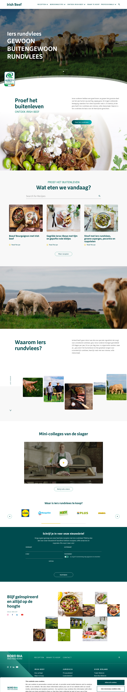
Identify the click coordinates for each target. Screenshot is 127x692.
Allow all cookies (111, 669)
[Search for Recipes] (62, 196)
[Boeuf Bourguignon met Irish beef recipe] (26, 226)
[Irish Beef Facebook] (12, 614)
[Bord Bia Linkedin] (17, 614)
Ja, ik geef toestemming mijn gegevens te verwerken (85, 556)
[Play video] (63, 463)
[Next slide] (117, 516)
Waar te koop (93, 4)
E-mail (27, 554)
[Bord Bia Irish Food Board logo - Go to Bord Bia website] (14, 659)
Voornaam (29, 547)
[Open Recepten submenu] (47, 4)
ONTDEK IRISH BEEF (75, 4)
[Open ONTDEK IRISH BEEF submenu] (84, 4)
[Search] (119, 4)
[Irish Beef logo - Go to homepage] (14, 4)
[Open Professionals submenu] (115, 4)
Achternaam (68, 547)
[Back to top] (119, 657)
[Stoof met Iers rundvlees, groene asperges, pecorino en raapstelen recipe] (101, 226)
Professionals (107, 4)
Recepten (42, 4)
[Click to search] (99, 196)
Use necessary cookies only (110, 675)
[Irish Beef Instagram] (8, 614)
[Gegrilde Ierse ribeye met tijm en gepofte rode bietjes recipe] (63, 226)
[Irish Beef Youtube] (22, 614)
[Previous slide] (10, 516)
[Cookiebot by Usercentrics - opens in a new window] (12, 688)
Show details (102, 688)
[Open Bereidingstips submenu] (64, 4)
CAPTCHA (51, 561)
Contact (67, 657)
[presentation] (63, 565)
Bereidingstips (56, 4)
